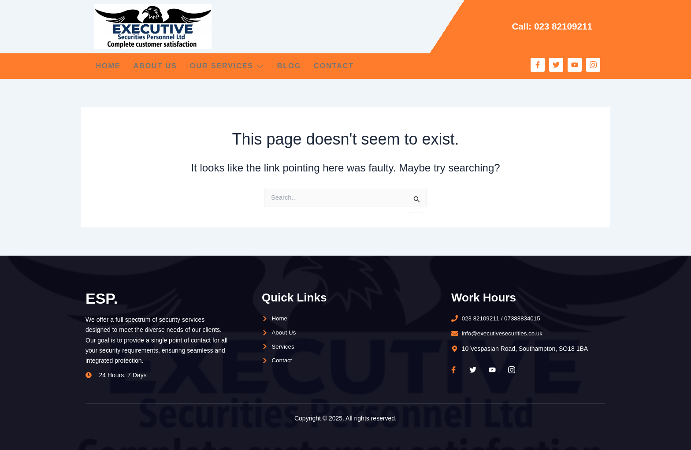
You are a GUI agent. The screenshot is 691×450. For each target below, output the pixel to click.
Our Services (238, 66)
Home (107, 66)
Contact (357, 66)
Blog (306, 66)
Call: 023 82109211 (550, 26)
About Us (159, 66)
